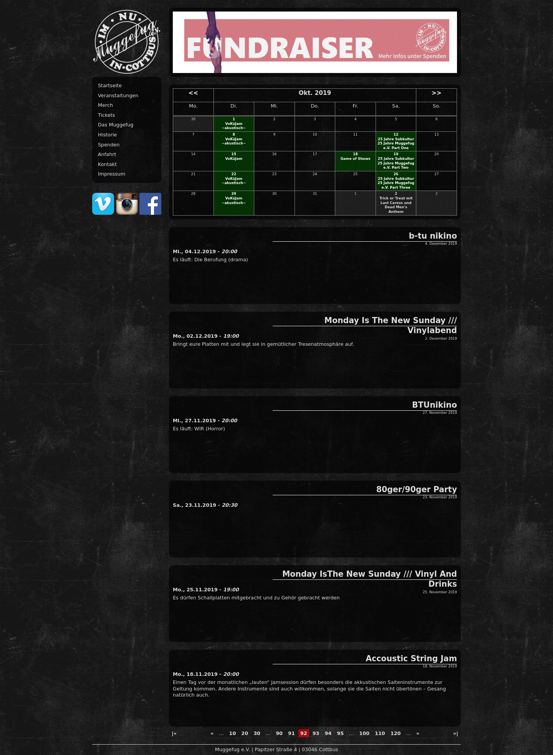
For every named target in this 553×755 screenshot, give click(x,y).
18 (355, 154)
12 (396, 134)
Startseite (110, 85)
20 (244, 733)
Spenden (108, 145)
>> (437, 93)
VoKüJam (233, 159)
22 (234, 174)
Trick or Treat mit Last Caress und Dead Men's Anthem (395, 205)
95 (340, 733)
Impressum (111, 174)
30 (256, 733)
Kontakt (107, 164)
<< (193, 93)
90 (279, 733)
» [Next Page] (417, 733)
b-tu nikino (433, 236)
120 (396, 733)
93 (316, 733)
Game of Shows (356, 159)
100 (364, 733)
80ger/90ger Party (416, 489)
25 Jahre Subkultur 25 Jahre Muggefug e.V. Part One (395, 143)
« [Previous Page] (212, 733)
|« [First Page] (174, 733)
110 (380, 733)
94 (328, 733)
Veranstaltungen (118, 95)
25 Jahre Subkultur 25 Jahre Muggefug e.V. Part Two (395, 163)
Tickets (106, 115)
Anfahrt (107, 154)
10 (232, 733)
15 (234, 154)
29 (234, 194)
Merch (105, 105)
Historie (107, 135)
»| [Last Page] (455, 733)
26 (396, 174)
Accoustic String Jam (411, 658)
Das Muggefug (115, 125)
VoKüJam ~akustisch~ (234, 126)
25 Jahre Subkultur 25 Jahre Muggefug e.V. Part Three (395, 183)
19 (396, 154)
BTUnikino (434, 405)
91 (291, 733)
